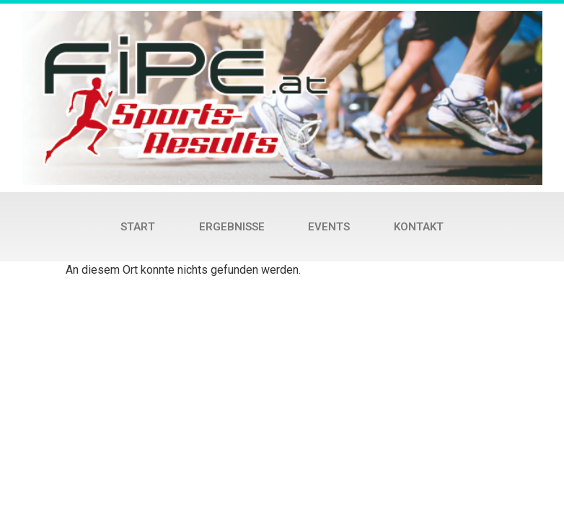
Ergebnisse (232, 226)
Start (137, 226)
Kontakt (419, 226)
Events (329, 226)
